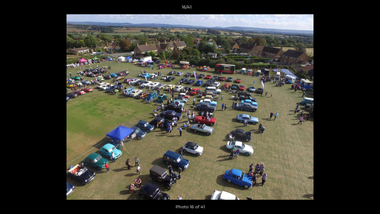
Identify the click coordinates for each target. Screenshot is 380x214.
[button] (355, 8)
